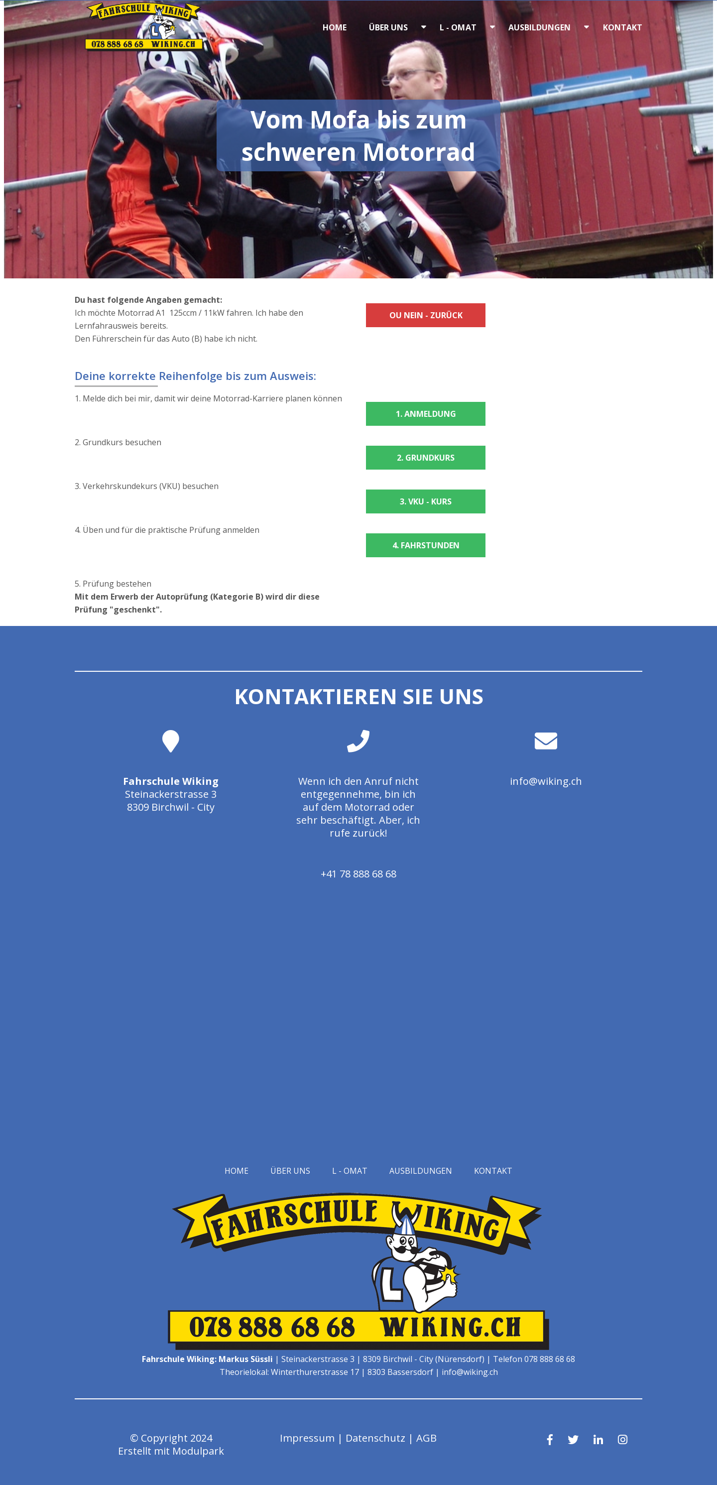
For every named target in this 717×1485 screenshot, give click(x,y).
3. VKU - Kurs (426, 501)
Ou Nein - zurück (426, 315)
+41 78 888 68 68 (358, 873)
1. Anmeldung (426, 413)
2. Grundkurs (426, 457)
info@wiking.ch (546, 781)
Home (335, 27)
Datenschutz (375, 1438)
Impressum (307, 1438)
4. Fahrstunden (426, 545)
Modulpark (198, 1451)
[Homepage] (144, 48)
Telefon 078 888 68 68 (534, 1359)
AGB (426, 1438)
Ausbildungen (539, 27)
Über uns (388, 27)
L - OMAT (458, 27)
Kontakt (623, 27)
